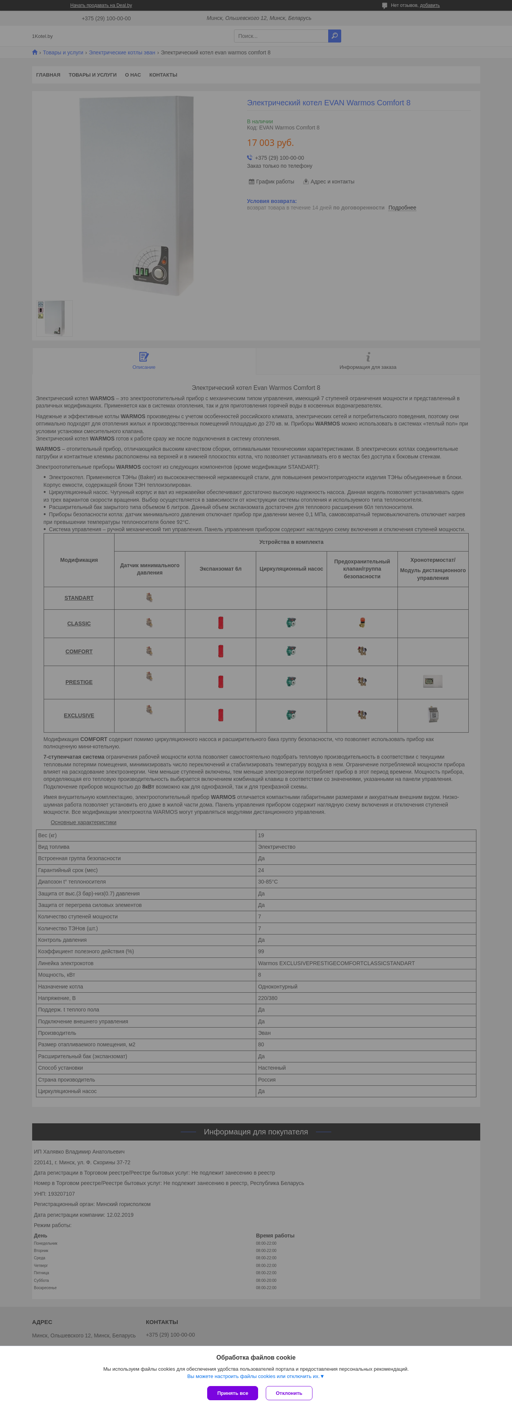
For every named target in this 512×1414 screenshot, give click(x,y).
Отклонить (289, 1393)
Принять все (232, 1393)
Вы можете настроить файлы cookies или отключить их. (253, 1376)
